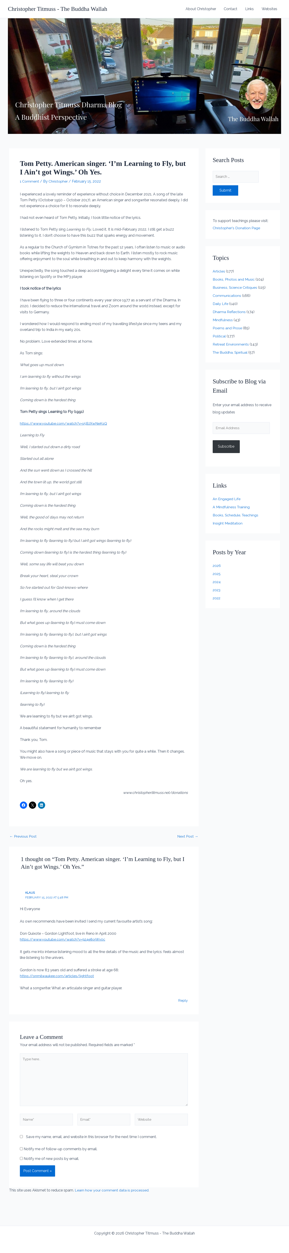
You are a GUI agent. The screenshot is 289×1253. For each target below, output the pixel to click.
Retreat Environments (231, 344)
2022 (217, 598)
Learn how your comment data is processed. (112, 1191)
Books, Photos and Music (234, 279)
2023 (217, 590)
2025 (217, 574)
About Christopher (203, 9)
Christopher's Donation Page (236, 228)
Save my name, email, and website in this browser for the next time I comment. (91, 1137)
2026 (217, 566)
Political (219, 336)
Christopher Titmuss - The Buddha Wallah (57, 9)
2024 (217, 582)
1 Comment (29, 181)
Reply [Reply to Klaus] (183, 1000)
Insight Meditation (227, 523)
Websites (269, 9)
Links (250, 9)
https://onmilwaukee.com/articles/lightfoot (57, 976)
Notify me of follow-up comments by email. (60, 1150)
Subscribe (226, 446)
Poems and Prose (227, 328)
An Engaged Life (226, 499)
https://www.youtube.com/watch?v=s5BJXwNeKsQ (64, 423)
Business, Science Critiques (235, 287)
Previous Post (23, 836)
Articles (219, 271)
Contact (232, 9)
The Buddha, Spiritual (230, 352)
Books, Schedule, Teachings (236, 515)
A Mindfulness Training (231, 507)
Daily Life (220, 304)
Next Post (187, 836)
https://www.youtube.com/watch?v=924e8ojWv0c (63, 939)
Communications (227, 295)
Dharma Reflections (229, 312)
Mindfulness (223, 320)
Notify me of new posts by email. (51, 1159)
